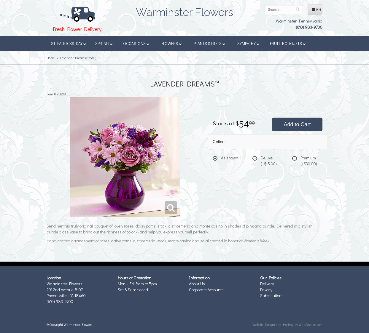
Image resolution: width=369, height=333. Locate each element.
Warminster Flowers (184, 10)
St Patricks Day (68, 43)
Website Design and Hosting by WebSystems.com (287, 324)
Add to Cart (297, 124)
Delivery (267, 283)
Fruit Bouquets (288, 43)
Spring (104, 43)
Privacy (266, 289)
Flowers (171, 43)
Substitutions (272, 295)
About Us (197, 283)
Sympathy (248, 43)
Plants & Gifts (209, 43)
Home (51, 58)
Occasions (136, 43)
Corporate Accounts (206, 289)
